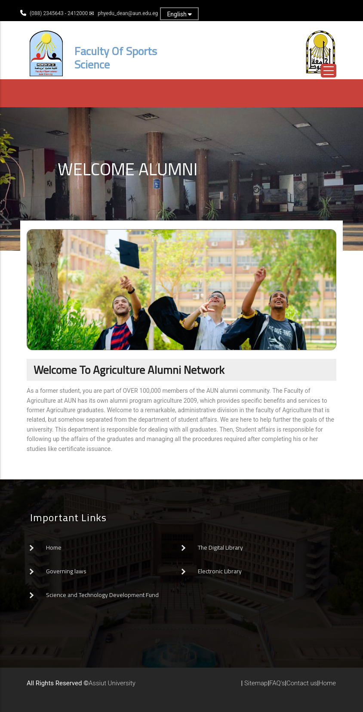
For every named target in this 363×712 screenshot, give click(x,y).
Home (54, 547)
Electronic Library (220, 571)
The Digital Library (220, 547)
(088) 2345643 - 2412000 (59, 13)
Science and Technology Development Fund (102, 594)
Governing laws (66, 571)
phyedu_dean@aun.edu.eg (128, 13)
